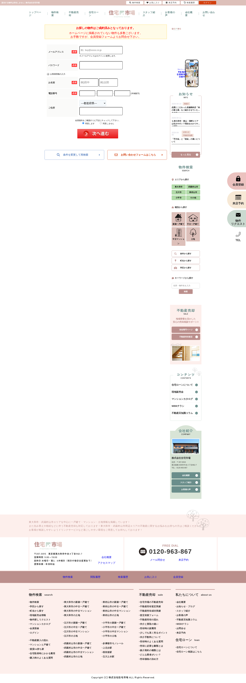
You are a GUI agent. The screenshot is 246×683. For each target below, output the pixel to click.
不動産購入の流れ (39, 642)
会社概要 (189, 14)
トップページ (35, 14)
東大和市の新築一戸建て (76, 604)
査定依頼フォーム (149, 617)
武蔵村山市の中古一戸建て (78, 650)
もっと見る (185, 156)
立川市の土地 (71, 638)
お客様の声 (170, 14)
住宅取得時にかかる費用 (42, 655)
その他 (193, 199)
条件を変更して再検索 (72, 155)
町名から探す (185, 262)
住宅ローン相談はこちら (189, 654)
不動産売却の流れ (149, 622)
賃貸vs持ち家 (37, 651)
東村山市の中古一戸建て (115, 608)
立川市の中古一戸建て (75, 629)
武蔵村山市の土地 (73, 658)
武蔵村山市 (193, 188)
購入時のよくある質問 (41, 660)
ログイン (34, 635)
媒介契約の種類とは (150, 652)
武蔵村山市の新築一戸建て (78, 645)
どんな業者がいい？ (150, 657)
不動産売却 (74, 14)
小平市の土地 (110, 638)
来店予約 (183, 561)
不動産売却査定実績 (150, 608)
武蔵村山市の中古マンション (79, 654)
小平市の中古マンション (115, 633)
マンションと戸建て (40, 647)
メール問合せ (157, 561)
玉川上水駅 (108, 658)
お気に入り (153, 3)
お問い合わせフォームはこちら (135, 155)
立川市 (179, 194)
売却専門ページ (186, 331)
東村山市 (193, 194)
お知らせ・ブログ (185, 608)
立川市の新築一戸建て (75, 625)
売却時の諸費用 (148, 630)
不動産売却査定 (186, 338)
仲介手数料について (150, 639)
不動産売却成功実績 (150, 613)
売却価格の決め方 (149, 661)
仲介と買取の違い (149, 626)
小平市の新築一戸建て (114, 625)
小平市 (179, 199)
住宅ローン (94, 14)
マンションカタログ (180, 400)
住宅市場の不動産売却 (151, 604)
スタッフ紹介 (149, 14)
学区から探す (185, 269)
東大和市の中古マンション (78, 613)
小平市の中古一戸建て (114, 629)
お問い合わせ (209, 14)
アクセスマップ (106, 564)
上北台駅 (107, 650)
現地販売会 (176, 393)
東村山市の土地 (111, 617)
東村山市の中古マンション (116, 613)
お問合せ (181, 630)
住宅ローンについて (180, 386)
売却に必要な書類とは (151, 648)
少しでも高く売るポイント (154, 635)
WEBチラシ (177, 407)
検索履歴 (189, 3)
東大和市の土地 (72, 617)
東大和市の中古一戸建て (76, 608)
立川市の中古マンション (76, 633)
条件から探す (185, 255)
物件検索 (55, 14)
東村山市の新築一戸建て (115, 604)
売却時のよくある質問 (151, 643)
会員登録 (34, 630)
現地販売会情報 (38, 617)
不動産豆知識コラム (180, 415)
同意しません (107, 123)
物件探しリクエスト (40, 622)
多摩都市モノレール (113, 645)
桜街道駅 (107, 654)
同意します (88, 123)
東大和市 (179, 188)
